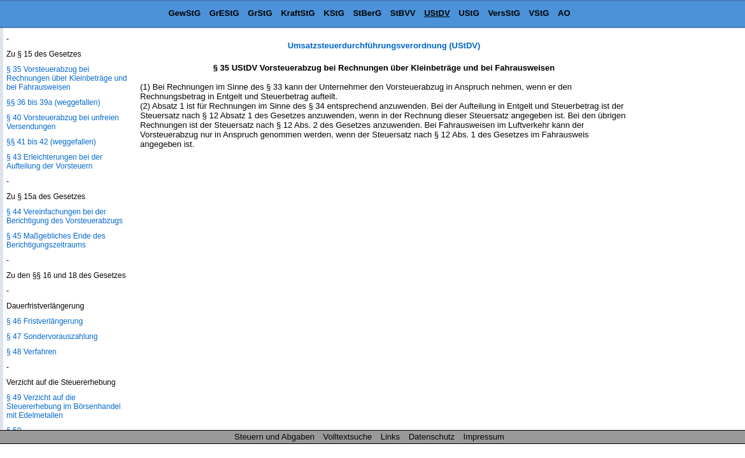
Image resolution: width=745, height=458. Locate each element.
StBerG (367, 13)
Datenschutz (432, 436)
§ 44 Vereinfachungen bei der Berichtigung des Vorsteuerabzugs (64, 216)
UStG (468, 13)
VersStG (504, 13)
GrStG (260, 13)
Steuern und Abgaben (274, 436)
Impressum (484, 436)
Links (390, 436)
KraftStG (298, 13)
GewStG (184, 13)
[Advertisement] (681, 231)
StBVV (403, 13)
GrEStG (224, 13)
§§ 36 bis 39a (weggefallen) (53, 102)
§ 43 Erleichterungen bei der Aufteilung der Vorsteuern (54, 161)
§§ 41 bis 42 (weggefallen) (51, 141)
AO (564, 13)
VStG (539, 13)
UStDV (437, 13)
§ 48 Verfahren (31, 351)
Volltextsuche (347, 436)
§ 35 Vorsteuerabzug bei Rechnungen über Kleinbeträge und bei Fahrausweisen (66, 78)
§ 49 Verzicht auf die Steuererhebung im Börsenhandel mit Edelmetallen (63, 406)
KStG (333, 13)
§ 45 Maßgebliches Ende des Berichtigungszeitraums (55, 240)
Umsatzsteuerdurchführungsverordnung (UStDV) (384, 45)
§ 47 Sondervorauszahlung (51, 336)
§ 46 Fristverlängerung (44, 321)
